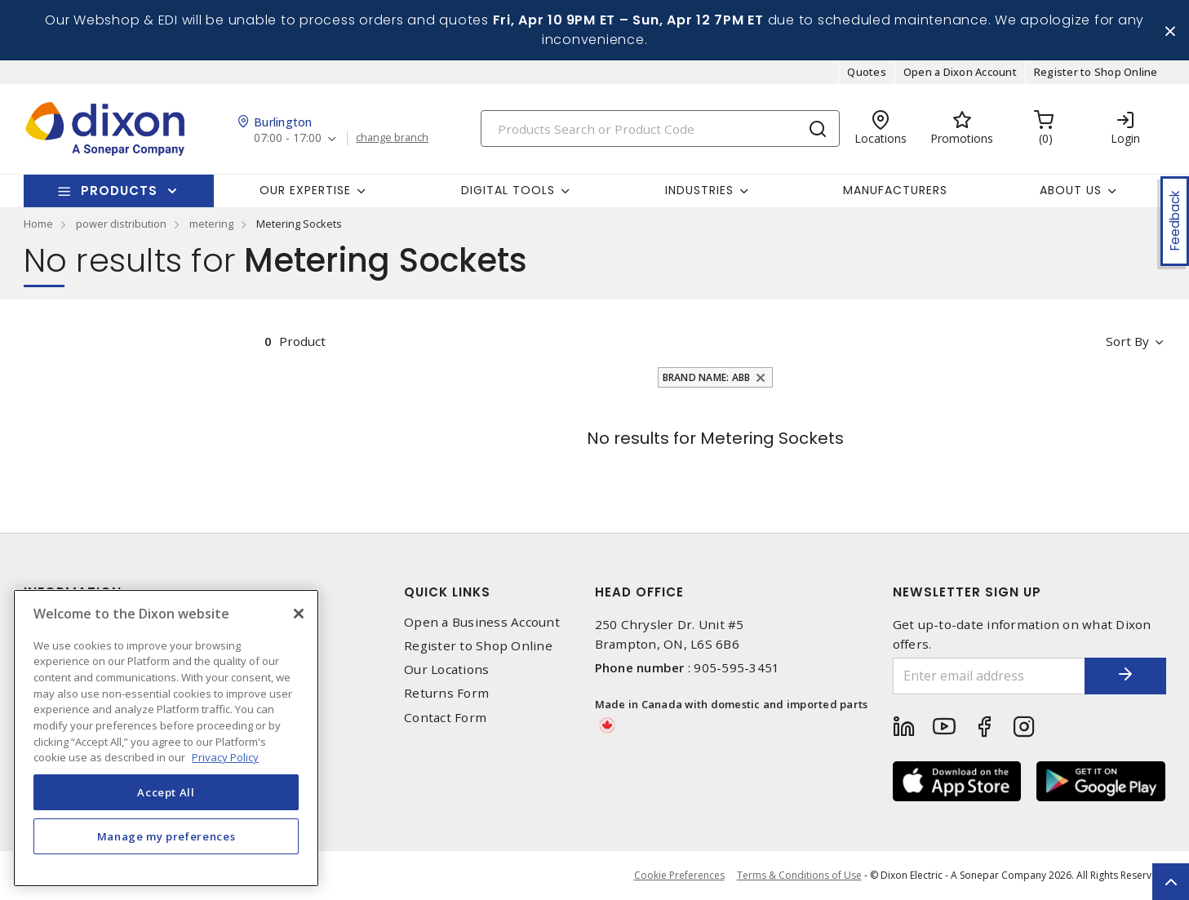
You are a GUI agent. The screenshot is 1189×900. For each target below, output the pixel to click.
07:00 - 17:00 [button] (288, 138)
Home (38, 223)
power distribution (121, 223)
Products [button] (119, 190)
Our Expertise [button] (305, 190)
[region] (166, 738)
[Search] (660, 128)
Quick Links (447, 592)
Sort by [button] (1128, 341)
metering (211, 223)
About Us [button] (1071, 190)
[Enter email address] (989, 676)
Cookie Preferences (679, 875)
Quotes (866, 71)
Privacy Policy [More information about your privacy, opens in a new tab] (225, 757)
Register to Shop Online (1096, 71)
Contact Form (445, 717)
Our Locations (446, 669)
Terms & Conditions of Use (799, 875)
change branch (392, 137)
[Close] (299, 614)
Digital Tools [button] (508, 190)
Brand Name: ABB (707, 377)
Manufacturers (895, 190)
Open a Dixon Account (960, 71)
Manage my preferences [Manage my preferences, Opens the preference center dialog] (166, 836)
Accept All (166, 792)
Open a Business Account (482, 622)
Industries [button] (699, 190)
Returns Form (446, 693)
